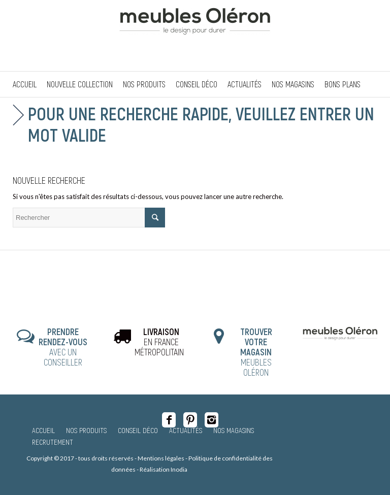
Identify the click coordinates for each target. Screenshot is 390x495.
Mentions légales (161, 458)
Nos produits (86, 430)
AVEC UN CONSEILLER (63, 346)
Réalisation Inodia (163, 469)
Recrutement (52, 441)
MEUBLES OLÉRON (256, 351)
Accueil (43, 430)
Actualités (185, 430)
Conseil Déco (138, 430)
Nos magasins (233, 430)
